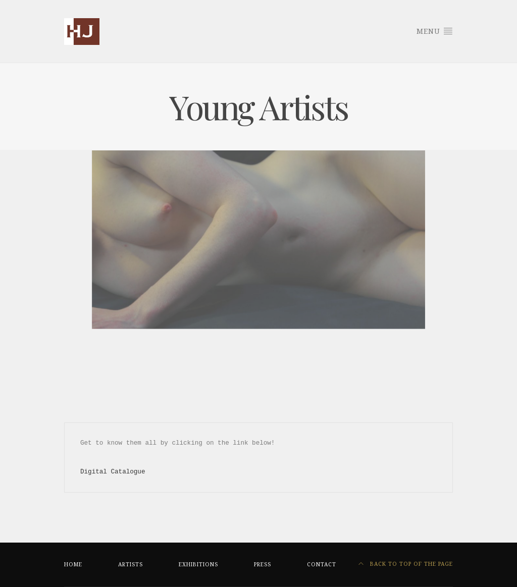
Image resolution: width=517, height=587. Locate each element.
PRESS (262, 564)
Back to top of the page (405, 564)
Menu (435, 30)
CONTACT (321, 564)
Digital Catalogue (112, 471)
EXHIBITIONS (198, 564)
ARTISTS (130, 564)
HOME (73, 564)
